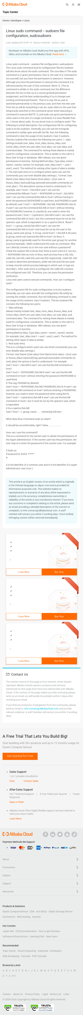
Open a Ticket (16, 802)
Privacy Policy (32, 994)
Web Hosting (23, 916)
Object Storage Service (60, 911)
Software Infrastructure (15, 936)
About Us (18, 994)
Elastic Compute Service (15, 911)
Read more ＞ (60, 54)
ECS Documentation (26, 931)
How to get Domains (49, 931)
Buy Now (59, 572)
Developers (56, 950)
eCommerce (9, 916)
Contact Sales (31, 781)
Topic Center (9, 950)
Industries (43, 950)
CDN (32, 911)
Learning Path (36, 936)
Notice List (55, 994)
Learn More (23, 572)
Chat (12, 781)
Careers (7, 994)
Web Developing (11, 956)
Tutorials (25, 956)
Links (66, 994)
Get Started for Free (20, 756)
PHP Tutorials (39, 956)
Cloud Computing (26, 950)
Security (36, 916)
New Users (52, 936)
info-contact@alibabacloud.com (41, 708)
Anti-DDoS (41, 911)
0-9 (13, 975)
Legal (45, 994)
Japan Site (8, 931)
